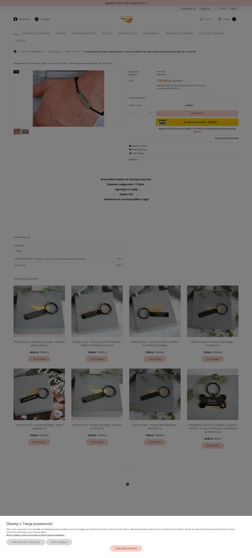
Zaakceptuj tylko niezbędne (26, 542)
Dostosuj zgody (59, 542)
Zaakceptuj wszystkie (126, 548)
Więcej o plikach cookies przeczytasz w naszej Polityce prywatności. (35, 535)
